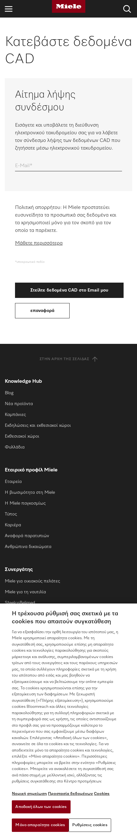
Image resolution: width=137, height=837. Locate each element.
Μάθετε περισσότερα (39, 243)
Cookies (102, 794)
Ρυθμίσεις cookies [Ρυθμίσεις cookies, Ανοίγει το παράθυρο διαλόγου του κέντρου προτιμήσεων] (89, 825)
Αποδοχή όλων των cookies (41, 807)
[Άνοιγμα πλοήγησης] (8, 9)
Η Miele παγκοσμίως (25, 503)
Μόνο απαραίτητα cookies (40, 825)
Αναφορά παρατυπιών (27, 536)
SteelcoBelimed (20, 603)
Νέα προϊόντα (19, 404)
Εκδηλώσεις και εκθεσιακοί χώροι (38, 425)
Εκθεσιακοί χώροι (22, 436)
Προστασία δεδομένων (70, 794)
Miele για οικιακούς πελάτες (32, 581)
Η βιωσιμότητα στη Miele (30, 492)
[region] (68, 720)
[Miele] (68, 6)
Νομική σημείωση (29, 794)
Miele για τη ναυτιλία (25, 592)
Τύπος (11, 514)
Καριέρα (13, 525)
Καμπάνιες (15, 414)
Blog (9, 393)
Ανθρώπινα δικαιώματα (28, 546)
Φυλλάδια (15, 447)
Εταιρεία (13, 481)
